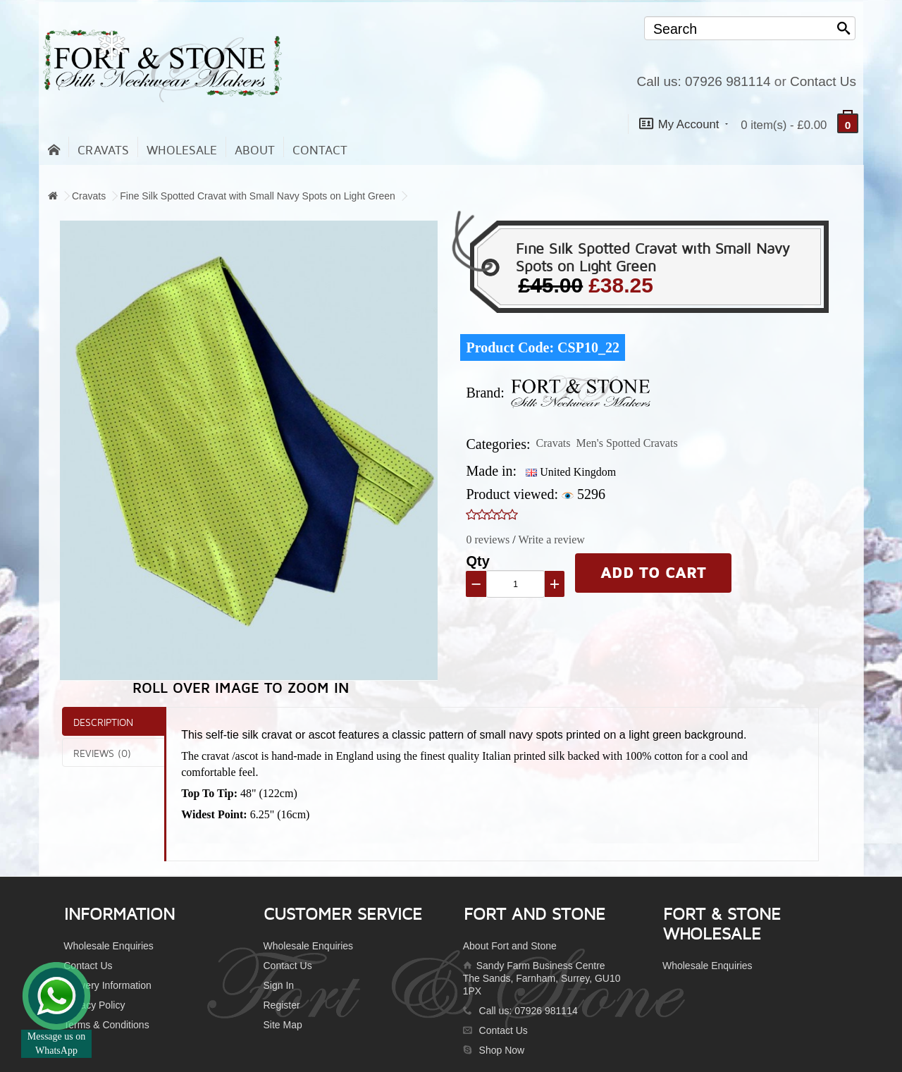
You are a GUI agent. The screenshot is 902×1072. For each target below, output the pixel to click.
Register (281, 1005)
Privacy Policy (94, 1005)
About (255, 150)
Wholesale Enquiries (108, 945)
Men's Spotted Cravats (626, 443)
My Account (683, 123)
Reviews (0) (102, 753)
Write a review (551, 540)
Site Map (282, 1024)
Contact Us (823, 81)
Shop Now (502, 1050)
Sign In (278, 985)
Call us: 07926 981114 (703, 81)
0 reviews (487, 540)
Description (103, 722)
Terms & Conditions (106, 1024)
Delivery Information (107, 985)
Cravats (103, 150)
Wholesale (182, 150)
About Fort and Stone (510, 945)
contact (319, 150)
